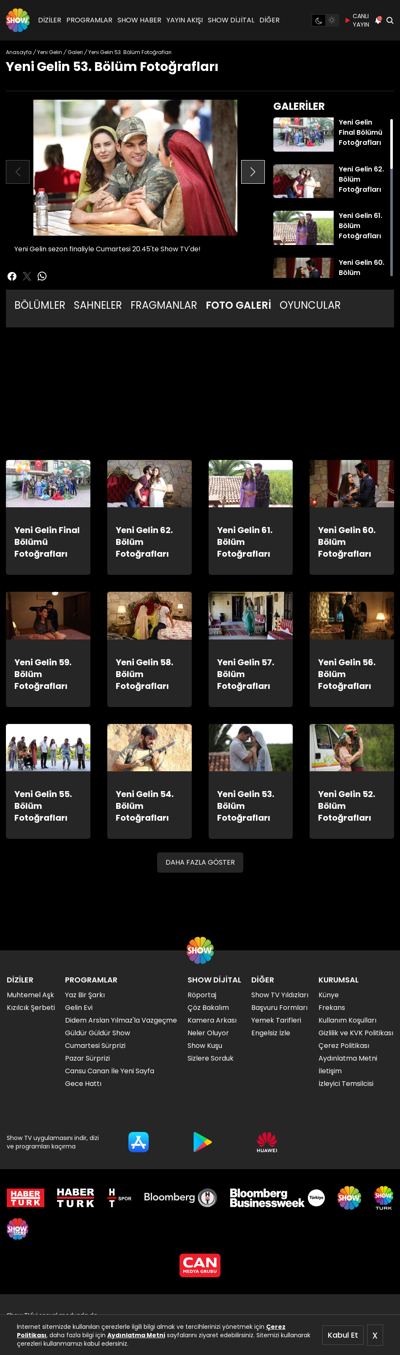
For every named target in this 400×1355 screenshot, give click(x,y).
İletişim (330, 1071)
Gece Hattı (83, 1083)
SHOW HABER (139, 20)
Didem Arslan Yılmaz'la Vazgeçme (121, 1020)
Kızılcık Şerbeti (31, 1007)
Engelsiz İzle (270, 1033)
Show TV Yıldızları (279, 995)
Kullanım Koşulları (347, 1020)
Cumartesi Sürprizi (95, 1045)
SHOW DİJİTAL (231, 20)
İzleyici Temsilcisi (345, 1083)
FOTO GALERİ (238, 305)
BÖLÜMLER (39, 305)
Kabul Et (343, 1335)
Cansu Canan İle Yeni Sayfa (109, 1071)
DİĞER (269, 20)
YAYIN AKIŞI (184, 20)
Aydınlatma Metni (136, 1335)
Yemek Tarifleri (276, 1020)
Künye (328, 995)
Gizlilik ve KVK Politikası (355, 1033)
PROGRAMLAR (89, 20)
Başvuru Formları (279, 1007)
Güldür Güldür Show (97, 1033)
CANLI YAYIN (356, 20)
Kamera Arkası (212, 1020)
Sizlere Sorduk (211, 1058)
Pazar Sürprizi (87, 1058)
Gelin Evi (79, 1007)
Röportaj (202, 995)
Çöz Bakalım (208, 1007)
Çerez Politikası (343, 1045)
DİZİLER (49, 20)
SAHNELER (98, 305)
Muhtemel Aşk (30, 995)
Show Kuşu (205, 1045)
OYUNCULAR (310, 305)
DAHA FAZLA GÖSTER (200, 862)
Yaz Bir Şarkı (85, 995)
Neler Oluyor (208, 1033)
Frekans (331, 1007)
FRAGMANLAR (164, 305)
